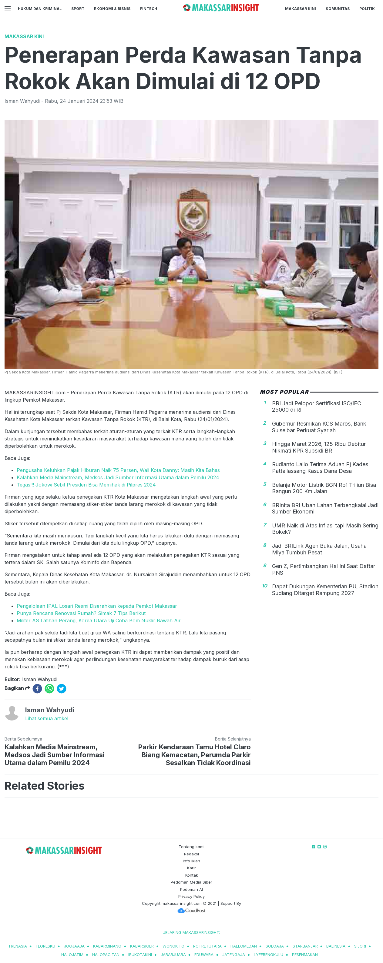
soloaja (275, 946)
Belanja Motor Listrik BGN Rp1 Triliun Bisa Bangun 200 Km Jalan (324, 488)
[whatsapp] (49, 689)
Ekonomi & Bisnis (112, 8)
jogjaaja (74, 946)
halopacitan (105, 954)
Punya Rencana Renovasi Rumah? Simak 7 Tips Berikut (81, 613)
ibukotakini (140, 954)
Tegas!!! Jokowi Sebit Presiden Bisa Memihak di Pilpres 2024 (86, 485)
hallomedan (243, 946)
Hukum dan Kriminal (40, 8)
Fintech (148, 8)
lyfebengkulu (268, 954)
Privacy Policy (191, 896)
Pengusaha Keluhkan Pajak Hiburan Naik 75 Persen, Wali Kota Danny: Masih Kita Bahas (118, 470)
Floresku (45, 946)
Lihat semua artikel (46, 718)
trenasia (17, 946)
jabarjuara (173, 954)
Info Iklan (191, 860)
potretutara (207, 946)
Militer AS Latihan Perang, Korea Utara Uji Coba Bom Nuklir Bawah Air (99, 620)
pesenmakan (305, 954)
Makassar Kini (300, 8)
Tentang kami (191, 846)
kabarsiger (142, 946)
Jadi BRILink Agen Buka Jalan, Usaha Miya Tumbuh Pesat (319, 549)
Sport (77, 8)
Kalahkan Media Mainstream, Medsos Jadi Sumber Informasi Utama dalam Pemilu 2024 (118, 477)
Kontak (191, 875)
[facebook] (37, 689)
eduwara (203, 954)
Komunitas (338, 8)
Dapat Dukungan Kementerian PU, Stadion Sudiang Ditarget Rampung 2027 (325, 589)
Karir (191, 867)
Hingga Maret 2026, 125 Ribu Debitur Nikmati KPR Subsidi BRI (319, 447)
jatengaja (233, 954)
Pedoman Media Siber (191, 882)
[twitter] (61, 689)
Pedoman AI (191, 889)
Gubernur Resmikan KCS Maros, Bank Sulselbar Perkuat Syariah (319, 426)
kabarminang (107, 946)
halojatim (72, 954)
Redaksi (191, 853)
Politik (367, 8)
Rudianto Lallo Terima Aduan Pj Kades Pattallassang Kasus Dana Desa (320, 467)
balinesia (335, 946)
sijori (360, 946)
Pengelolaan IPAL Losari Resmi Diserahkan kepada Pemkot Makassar (97, 606)
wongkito (173, 946)
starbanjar (305, 946)
